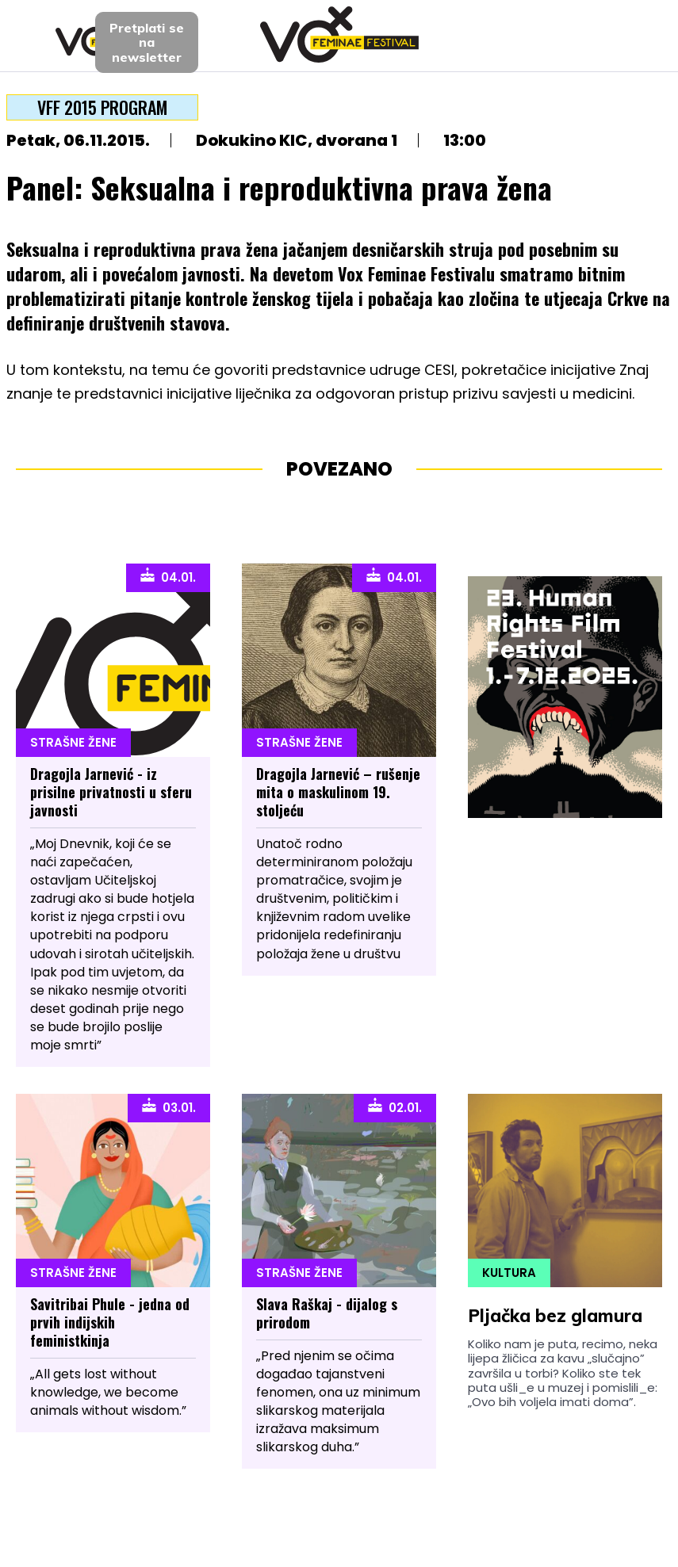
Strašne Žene (73, 742)
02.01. (395, 1106)
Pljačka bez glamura (555, 1316)
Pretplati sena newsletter (146, 42)
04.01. (168, 576)
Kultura (509, 1272)
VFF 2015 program (102, 107)
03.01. (169, 1106)
